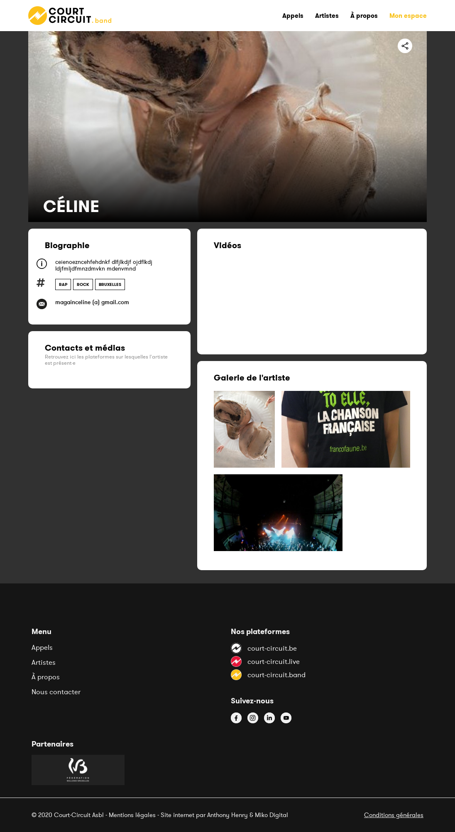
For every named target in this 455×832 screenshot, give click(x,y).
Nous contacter (56, 691)
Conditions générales (393, 815)
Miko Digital (271, 815)
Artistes (44, 662)
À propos (46, 676)
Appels (42, 647)
